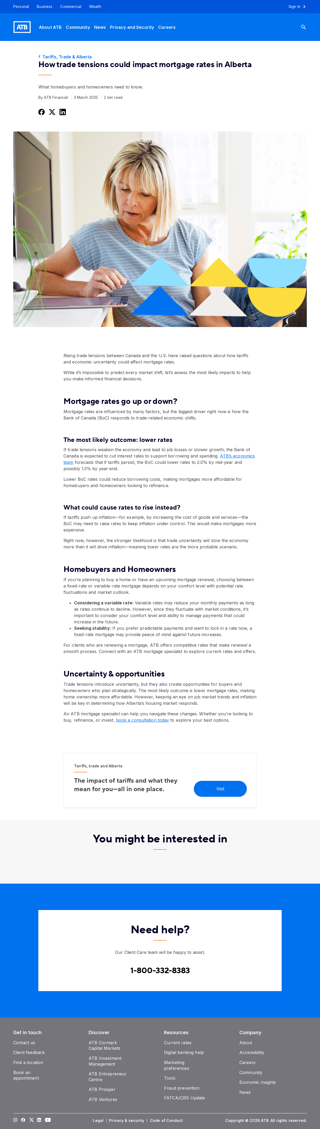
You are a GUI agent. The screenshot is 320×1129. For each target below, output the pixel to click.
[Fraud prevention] (181, 1088)
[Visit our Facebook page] (23, 1120)
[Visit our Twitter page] (31, 1120)
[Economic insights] (257, 1082)
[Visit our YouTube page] (47, 1120)
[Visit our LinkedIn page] (39, 1120)
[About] (245, 1042)
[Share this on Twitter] (51, 112)
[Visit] (220, 788)
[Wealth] (95, 6)
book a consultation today (142, 720)
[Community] (78, 27)
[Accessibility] (251, 1052)
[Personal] (19, 6)
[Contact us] (24, 1042)
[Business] (44, 6)
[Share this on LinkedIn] (62, 112)
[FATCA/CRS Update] (184, 1097)
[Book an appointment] (26, 1075)
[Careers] (167, 27)
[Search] (307, 27)
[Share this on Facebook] (41, 112)
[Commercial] (70, 6)
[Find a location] (28, 1062)
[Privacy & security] (127, 1120)
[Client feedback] (29, 1052)
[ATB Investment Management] (105, 1061)
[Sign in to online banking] (299, 6)
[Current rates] (177, 1042)
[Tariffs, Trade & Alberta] (160, 57)
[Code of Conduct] (167, 1120)
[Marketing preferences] (176, 1065)
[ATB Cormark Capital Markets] (104, 1045)
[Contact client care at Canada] (160, 971)
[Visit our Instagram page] (15, 1120)
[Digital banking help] (184, 1052)
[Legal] (98, 1120)
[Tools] (169, 1078)
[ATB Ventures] (103, 1099)
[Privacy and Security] (132, 27)
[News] (100, 27)
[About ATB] (50, 27)
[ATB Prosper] (102, 1089)
